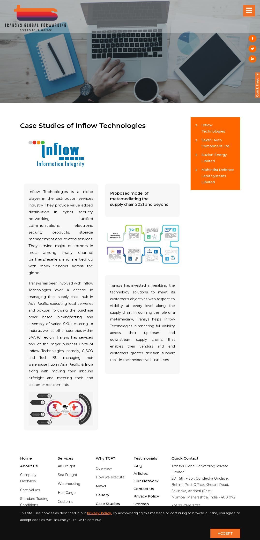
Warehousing (69, 484)
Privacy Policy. (99, 513)
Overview (104, 468)
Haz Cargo (67, 492)
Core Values (30, 490)
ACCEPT (225, 533)
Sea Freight (67, 475)
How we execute (110, 477)
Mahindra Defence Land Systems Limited (217, 176)
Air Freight (66, 466)
